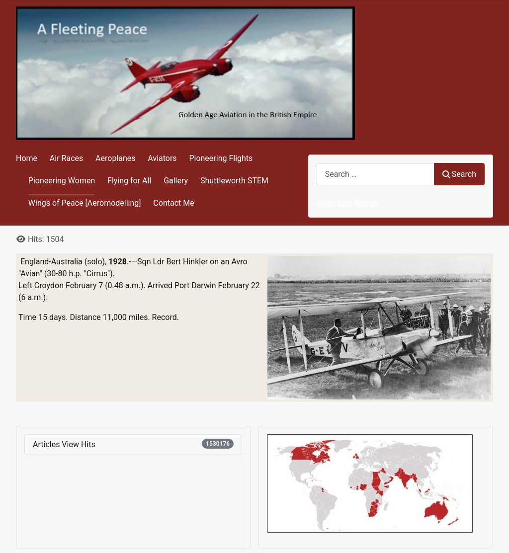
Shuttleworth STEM (234, 180)
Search (459, 174)
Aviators (162, 158)
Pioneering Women (61, 180)
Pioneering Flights (221, 158)
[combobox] (375, 174)
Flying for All (129, 180)
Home (26, 158)
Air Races (66, 158)
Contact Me (173, 203)
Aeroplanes (115, 158)
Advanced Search (347, 203)
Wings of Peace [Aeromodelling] (84, 203)
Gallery (176, 180)
